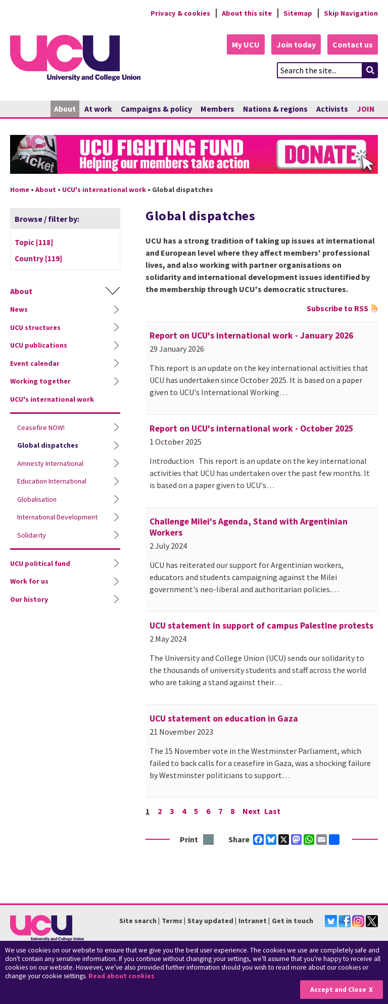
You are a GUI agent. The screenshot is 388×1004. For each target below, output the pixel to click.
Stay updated (210, 920)
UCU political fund (40, 563)
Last (272, 811)
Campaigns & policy (156, 109)
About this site (247, 13)
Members (217, 109)
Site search (138, 920)
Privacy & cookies (180, 13)
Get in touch (292, 920)
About (65, 109)
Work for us (29, 581)
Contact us (352, 44)
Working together (40, 381)
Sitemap (297, 13)
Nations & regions (275, 109)
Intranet (252, 920)
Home (19, 189)
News (19, 309)
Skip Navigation (351, 13)
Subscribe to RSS (337, 308)
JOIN (365, 109)
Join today (296, 44)
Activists (332, 109)
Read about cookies (121, 976)
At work (98, 109)
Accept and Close (338, 989)
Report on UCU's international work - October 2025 (251, 428)
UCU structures (35, 327)
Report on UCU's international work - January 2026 (251, 335)
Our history (29, 599)
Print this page (209, 840)
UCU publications (38, 345)
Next (251, 811)
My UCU (246, 44)
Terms (172, 920)
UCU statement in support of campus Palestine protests (261, 625)
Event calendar (35, 363)
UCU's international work (104, 189)
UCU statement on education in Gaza (224, 718)
